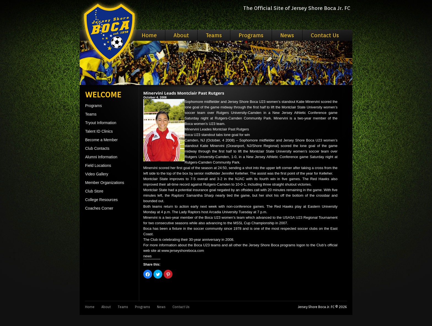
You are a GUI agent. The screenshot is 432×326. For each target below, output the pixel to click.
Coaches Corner (99, 208)
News (287, 35)
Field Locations (98, 165)
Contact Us (325, 35)
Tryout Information (100, 123)
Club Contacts (97, 148)
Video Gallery (96, 174)
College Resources (101, 199)
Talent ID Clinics (99, 131)
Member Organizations (104, 182)
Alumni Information (101, 157)
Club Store (94, 191)
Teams (214, 35)
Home (149, 35)
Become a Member (101, 140)
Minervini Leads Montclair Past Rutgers (183, 93)
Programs (251, 35)
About (181, 35)
